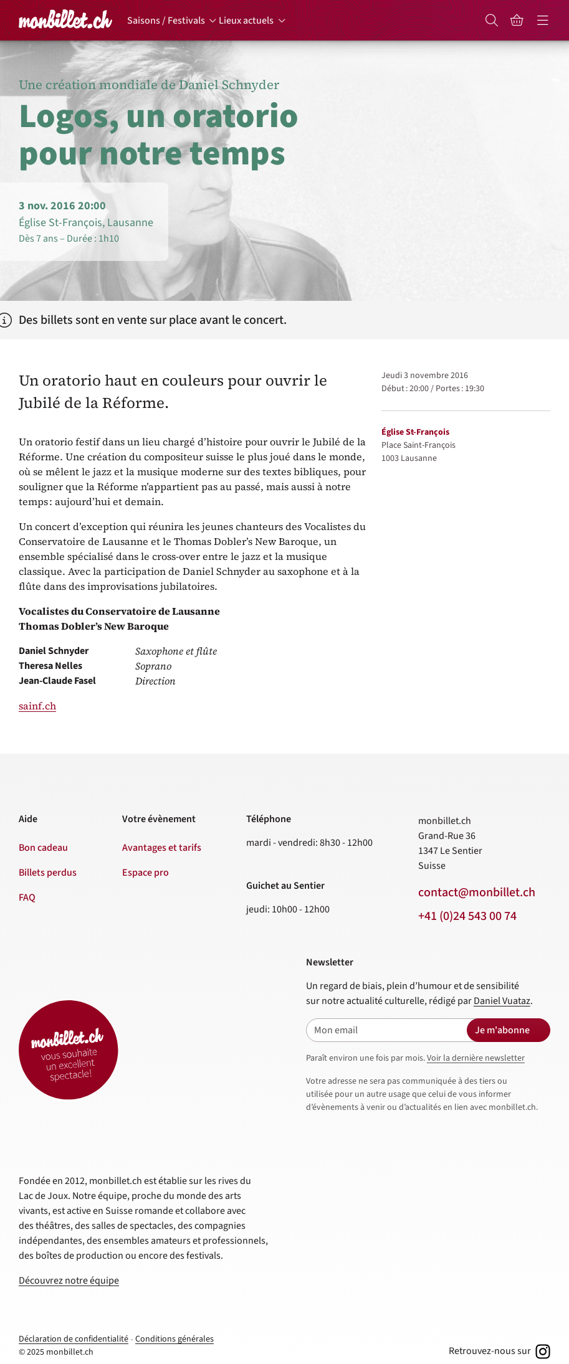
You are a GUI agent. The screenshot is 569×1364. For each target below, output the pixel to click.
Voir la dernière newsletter (476, 1058)
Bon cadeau (43, 848)
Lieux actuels (246, 20)
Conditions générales (174, 1339)
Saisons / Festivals (166, 20)
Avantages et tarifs (161, 848)
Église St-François (415, 432)
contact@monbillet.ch (476, 892)
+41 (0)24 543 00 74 (467, 916)
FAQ (27, 897)
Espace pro (145, 872)
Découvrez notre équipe (69, 1280)
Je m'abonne (502, 1030)
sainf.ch (37, 706)
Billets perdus (48, 872)
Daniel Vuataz (502, 1001)
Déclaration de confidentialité (73, 1339)
